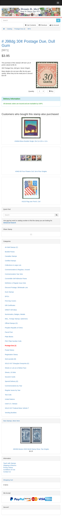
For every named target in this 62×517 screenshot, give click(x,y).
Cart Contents (30, 25)
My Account (54, 25)
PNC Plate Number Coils (13, 341)
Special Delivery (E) (11, 381)
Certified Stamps (10, 261)
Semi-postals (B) (10, 359)
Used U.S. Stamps (11, 404)
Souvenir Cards (10, 377)
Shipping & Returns (9, 465)
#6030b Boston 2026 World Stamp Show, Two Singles (31, 449)
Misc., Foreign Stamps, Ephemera (16, 319)
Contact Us (7, 472)
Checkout (43, 25)
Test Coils (8, 395)
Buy (51, 91)
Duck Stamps (9, 292)
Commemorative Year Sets (14, 274)
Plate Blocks (9, 337)
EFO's (7, 296)
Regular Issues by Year (12, 390)
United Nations (10, 399)
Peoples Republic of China (14, 328)
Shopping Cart (8, 480)
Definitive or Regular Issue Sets (15, 283)
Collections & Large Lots (13, 265)
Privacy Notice (8, 467)
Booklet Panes (10, 252)
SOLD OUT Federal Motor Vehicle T (17, 408)
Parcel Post (9, 332)
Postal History (9, 350)
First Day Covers (10, 301)
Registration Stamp (11, 354)
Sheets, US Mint (10, 372)
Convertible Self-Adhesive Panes (16, 278)
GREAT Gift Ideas (11, 310)
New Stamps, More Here (11, 421)
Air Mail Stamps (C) (11, 247)
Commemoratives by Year (13, 386)
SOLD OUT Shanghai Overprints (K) (17, 363)
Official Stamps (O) (11, 323)
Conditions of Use (9, 470)
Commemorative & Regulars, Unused (17, 269)
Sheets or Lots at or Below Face (15, 368)
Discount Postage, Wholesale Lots (16, 287)
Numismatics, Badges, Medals (15, 314)
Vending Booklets (10, 412)
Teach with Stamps (9, 463)
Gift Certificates (10, 305)
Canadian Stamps (11, 256)
